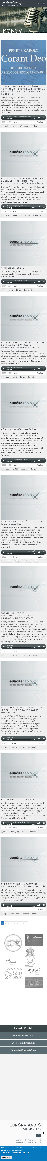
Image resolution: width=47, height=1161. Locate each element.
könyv (14, 126)
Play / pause (3, 117)
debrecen (6, 215)
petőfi (15, 469)
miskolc (5, 747)
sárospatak (15, 914)
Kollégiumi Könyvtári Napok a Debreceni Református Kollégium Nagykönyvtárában (22, 181)
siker (11, 290)
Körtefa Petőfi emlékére (19, 429)
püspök (5, 126)
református (24, 126)
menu (43, 117)
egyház (34, 126)
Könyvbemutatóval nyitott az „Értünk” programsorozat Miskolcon (22, 710)
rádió (15, 377)
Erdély (34, 914)
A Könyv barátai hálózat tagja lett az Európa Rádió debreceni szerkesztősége (23, 345)
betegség (15, 832)
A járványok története (17, 800)
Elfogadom (6, 1157)
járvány (5, 832)
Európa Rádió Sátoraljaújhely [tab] (23, 1050)
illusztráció (33, 655)
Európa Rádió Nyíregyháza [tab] (23, 1043)
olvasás (28, 561)
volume (38, 117)
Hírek (15, 122)
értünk (14, 747)
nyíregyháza (7, 561)
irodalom (24, 469)
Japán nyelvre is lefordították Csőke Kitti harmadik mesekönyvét (20, 615)
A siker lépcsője (13, 268)
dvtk (4, 290)
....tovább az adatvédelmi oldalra (15, 1153)
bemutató (28, 290)
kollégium (37, 215)
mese (15, 655)
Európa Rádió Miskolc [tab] (23, 1028)
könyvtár (18, 561)
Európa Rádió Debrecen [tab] (23, 1036)
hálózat (31, 377)
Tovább (41, 122)
